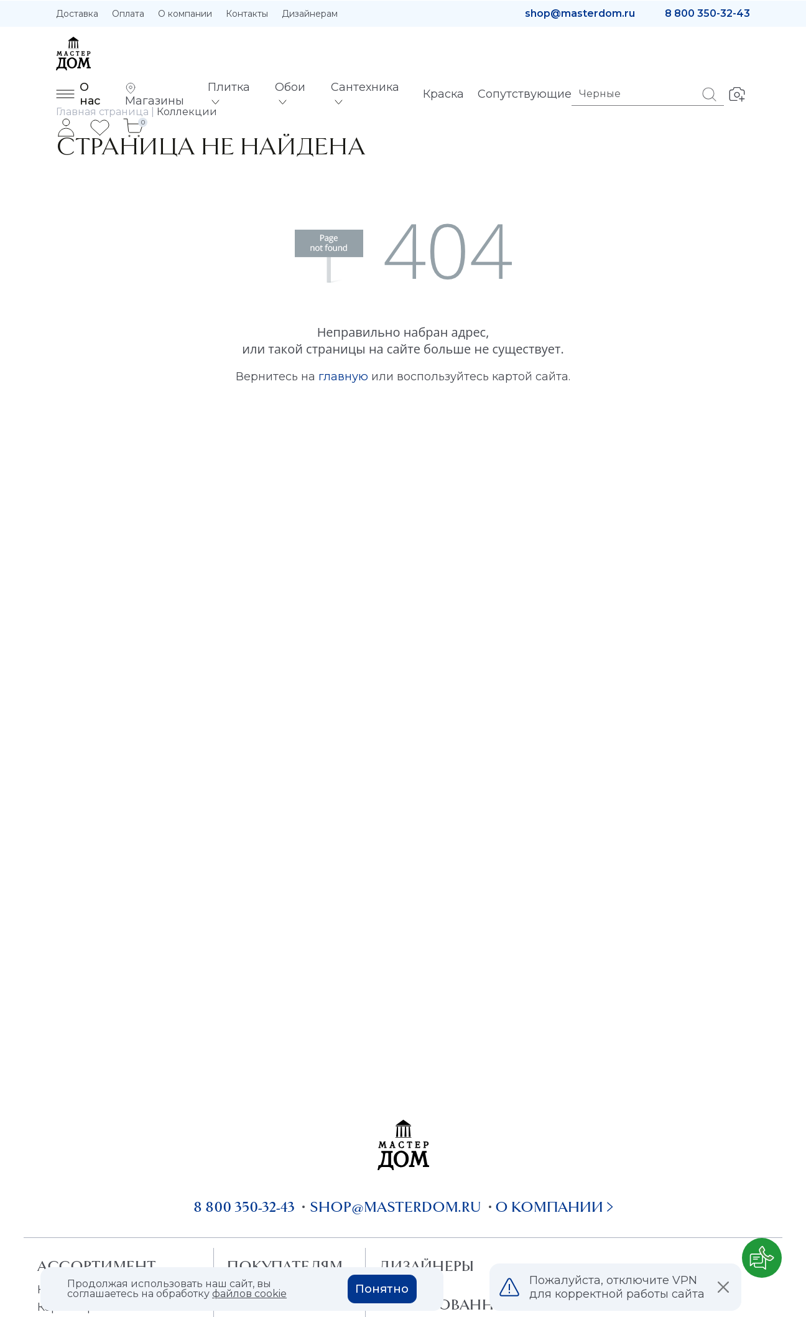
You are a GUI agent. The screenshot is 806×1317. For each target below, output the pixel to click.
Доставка (77, 13)
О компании (185, 13)
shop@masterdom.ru (580, 13)
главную (343, 376)
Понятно (382, 1289)
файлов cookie (249, 1294)
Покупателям (284, 1266)
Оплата (128, 13)
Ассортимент (96, 1266)
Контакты (247, 13)
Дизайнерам (310, 13)
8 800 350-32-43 (707, 13)
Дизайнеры (426, 1266)
